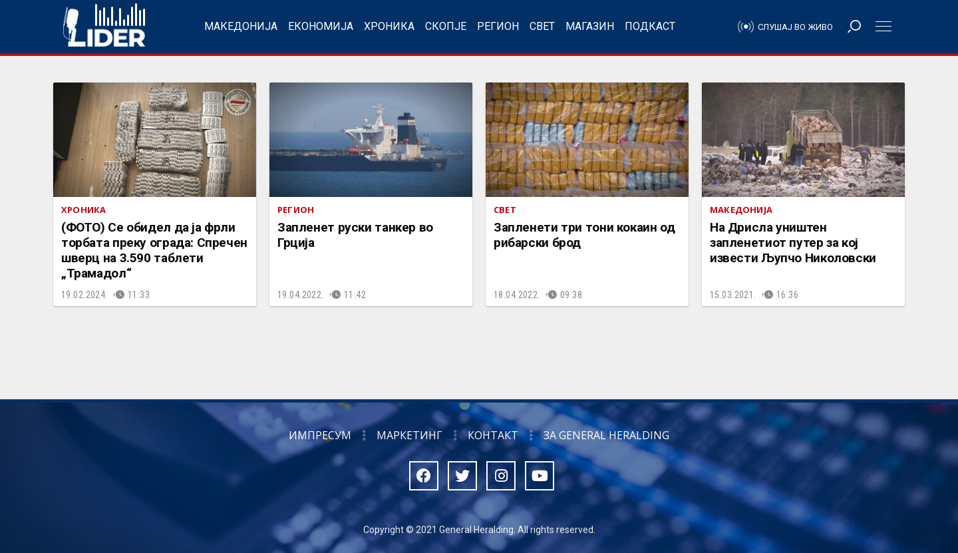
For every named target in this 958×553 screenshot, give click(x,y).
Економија (320, 26)
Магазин (589, 26)
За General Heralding (606, 435)
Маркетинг (409, 435)
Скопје (445, 26)
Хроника (389, 26)
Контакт (493, 435)
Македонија (240, 26)
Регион (498, 26)
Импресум (320, 435)
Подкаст (650, 26)
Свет (542, 26)
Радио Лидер (104, 26)
